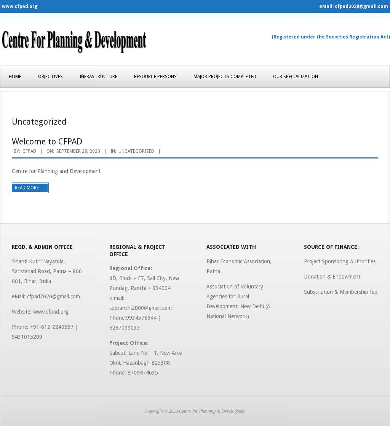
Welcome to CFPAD (47, 141)
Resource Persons (155, 76)
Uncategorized (136, 151)
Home (15, 76)
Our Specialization (295, 76)
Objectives (50, 76)
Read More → (30, 188)
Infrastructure (98, 76)
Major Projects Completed (224, 76)
